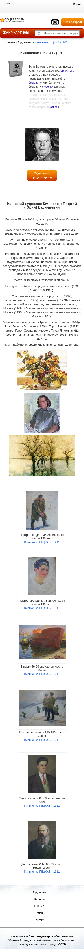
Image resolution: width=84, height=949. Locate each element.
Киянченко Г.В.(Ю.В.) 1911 (42, 542)
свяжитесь (67, 70)
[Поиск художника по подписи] (39, 33)
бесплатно (35, 82)
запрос (54, 107)
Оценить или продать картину (42, 175)
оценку (48, 86)
